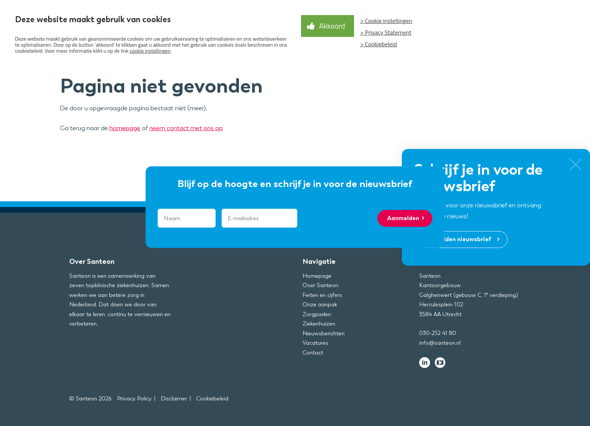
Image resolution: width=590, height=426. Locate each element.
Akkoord (332, 26)
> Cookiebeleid (378, 44)
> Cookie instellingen (386, 20)
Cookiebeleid (212, 398)
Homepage (317, 275)
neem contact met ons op (186, 128)
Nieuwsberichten (324, 333)
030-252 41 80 (437, 333)
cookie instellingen (150, 51)
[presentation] (347, 218)
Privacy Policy (134, 398)
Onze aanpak (320, 304)
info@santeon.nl (440, 342)
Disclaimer (174, 398)
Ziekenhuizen (319, 323)
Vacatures (315, 342)
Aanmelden (403, 218)
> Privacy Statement (385, 32)
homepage (124, 128)
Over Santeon (320, 285)
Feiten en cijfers (322, 295)
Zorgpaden (317, 314)
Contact (313, 352)
